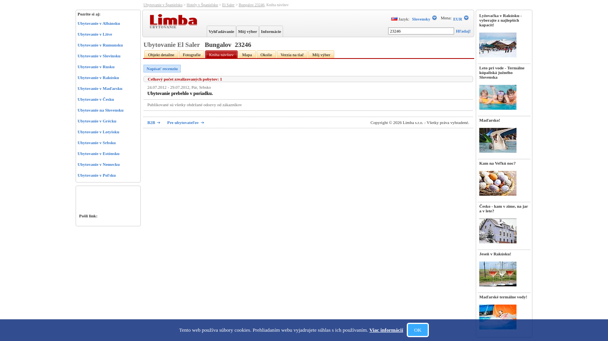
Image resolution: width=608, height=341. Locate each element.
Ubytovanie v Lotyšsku (98, 131)
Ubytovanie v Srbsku (97, 142)
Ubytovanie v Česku (96, 99)
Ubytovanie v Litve (95, 34)
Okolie (266, 54)
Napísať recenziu (162, 68)
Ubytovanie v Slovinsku (99, 55)
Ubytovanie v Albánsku (99, 23)
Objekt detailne (161, 54)
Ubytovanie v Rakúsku (98, 77)
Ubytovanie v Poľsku (97, 175)
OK (417, 330)
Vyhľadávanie (221, 31)
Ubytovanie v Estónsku (98, 153)
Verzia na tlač (292, 54)
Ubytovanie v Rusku (96, 66)
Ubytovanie (164, 26)
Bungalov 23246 (251, 5)
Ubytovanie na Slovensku (101, 110)
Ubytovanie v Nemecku (99, 164)
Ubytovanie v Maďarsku (100, 88)
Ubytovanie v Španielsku (163, 5)
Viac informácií (386, 330)
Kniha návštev (221, 54)
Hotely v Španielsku (202, 5)
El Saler (228, 5)
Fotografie (192, 54)
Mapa (247, 54)
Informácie (271, 31)
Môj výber (247, 31)
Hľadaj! (463, 31)
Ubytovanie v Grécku (97, 121)
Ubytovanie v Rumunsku (100, 45)
